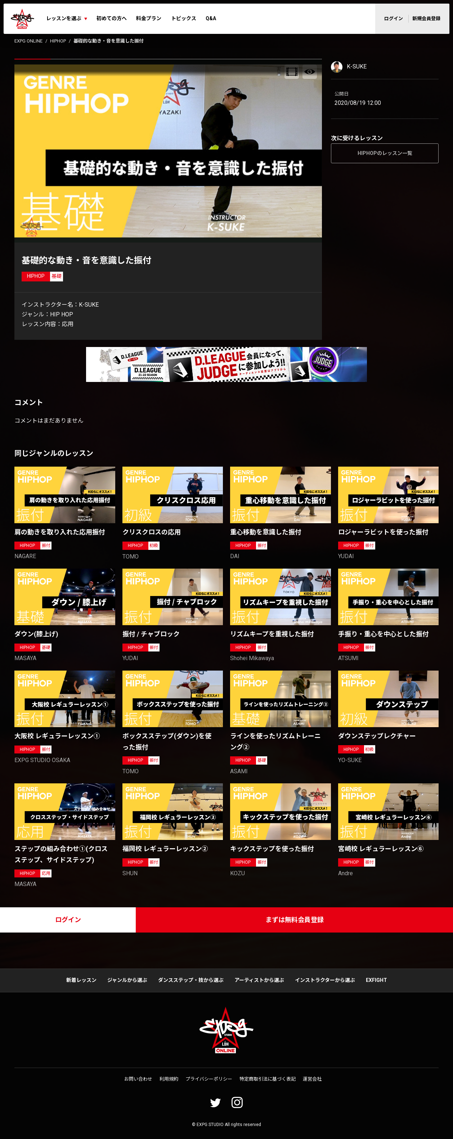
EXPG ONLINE (28, 41)
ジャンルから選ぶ (127, 980)
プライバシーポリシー (208, 1079)
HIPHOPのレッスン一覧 (385, 153)
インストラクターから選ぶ (325, 980)
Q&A (211, 18)
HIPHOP (58, 41)
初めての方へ (112, 18)
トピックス (183, 18)
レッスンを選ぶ (63, 18)
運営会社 (312, 1079)
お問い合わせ (138, 1079)
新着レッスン (81, 980)
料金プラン (148, 18)
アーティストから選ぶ (259, 980)
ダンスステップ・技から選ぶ (191, 980)
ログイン (393, 18)
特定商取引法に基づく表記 (267, 1079)
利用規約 (169, 1079)
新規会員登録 (426, 18)
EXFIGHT (376, 980)
